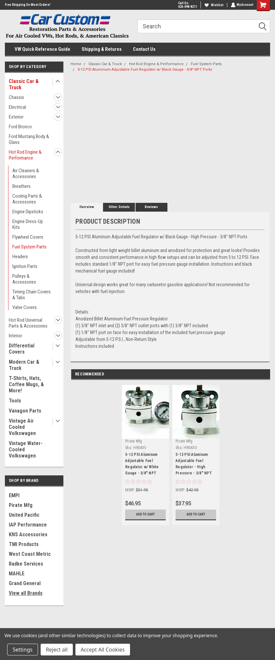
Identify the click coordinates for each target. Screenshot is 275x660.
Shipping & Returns (102, 49)
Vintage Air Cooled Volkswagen (22, 427)
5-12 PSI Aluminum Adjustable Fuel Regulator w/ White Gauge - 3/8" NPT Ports (142, 465)
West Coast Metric (30, 554)
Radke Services (26, 564)
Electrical (17, 107)
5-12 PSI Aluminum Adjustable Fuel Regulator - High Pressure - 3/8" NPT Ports (194, 465)
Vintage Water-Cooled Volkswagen (26, 449)
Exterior (16, 117)
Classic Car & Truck (24, 84)
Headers (20, 257)
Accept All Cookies (103, 649)
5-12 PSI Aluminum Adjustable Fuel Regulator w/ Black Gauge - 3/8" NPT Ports (145, 69)
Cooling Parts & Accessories (27, 199)
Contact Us (144, 49)
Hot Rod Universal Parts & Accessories (28, 323)
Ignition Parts (24, 266)
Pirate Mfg (21, 505)
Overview (86, 207)
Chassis (16, 97)
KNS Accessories (28, 534)
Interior (15, 336)
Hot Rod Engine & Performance (25, 155)
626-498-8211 (186, 6)
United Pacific (24, 515)
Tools (15, 401)
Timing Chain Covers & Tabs (31, 295)
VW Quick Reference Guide (42, 49)
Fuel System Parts (29, 247)
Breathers (21, 186)
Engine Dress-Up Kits (27, 224)
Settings (23, 649)
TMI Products (24, 544)
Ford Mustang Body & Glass (29, 139)
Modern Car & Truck (24, 365)
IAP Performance (28, 525)
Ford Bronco (20, 127)
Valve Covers (24, 307)
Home (76, 64)
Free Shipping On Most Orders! (27, 5)
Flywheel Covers (27, 237)
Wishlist (213, 5)
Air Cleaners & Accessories (25, 173)
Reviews (151, 207)
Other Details (119, 207)
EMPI (14, 495)
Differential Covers (21, 349)
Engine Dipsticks (27, 212)
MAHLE (16, 573)
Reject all (57, 649)
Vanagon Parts (25, 411)
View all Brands (26, 593)
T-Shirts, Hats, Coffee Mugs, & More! (26, 384)
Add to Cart (145, 514)
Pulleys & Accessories (24, 279)
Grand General (25, 583)
